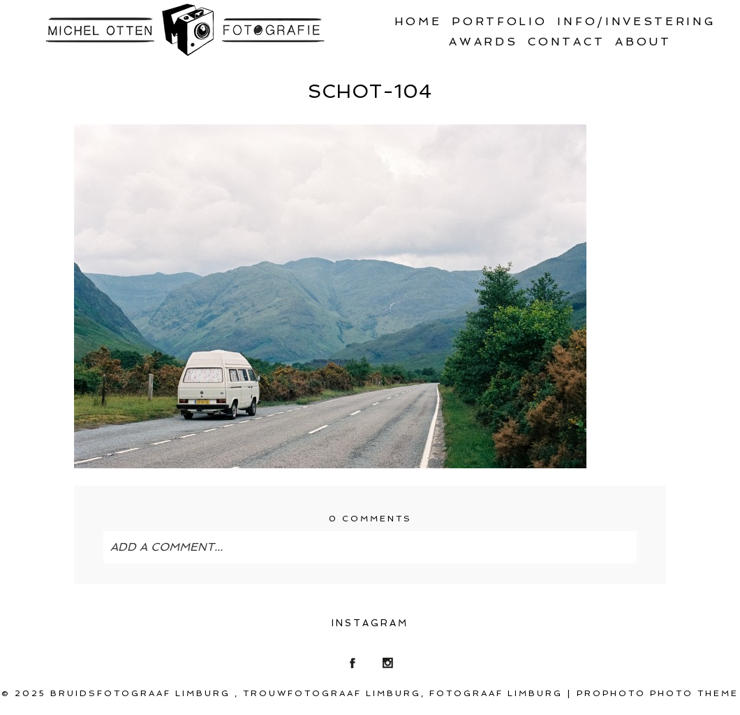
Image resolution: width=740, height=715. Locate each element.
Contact (566, 41)
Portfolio (499, 21)
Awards (483, 41)
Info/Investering (636, 21)
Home (418, 21)
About (643, 41)
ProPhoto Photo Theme (658, 693)
